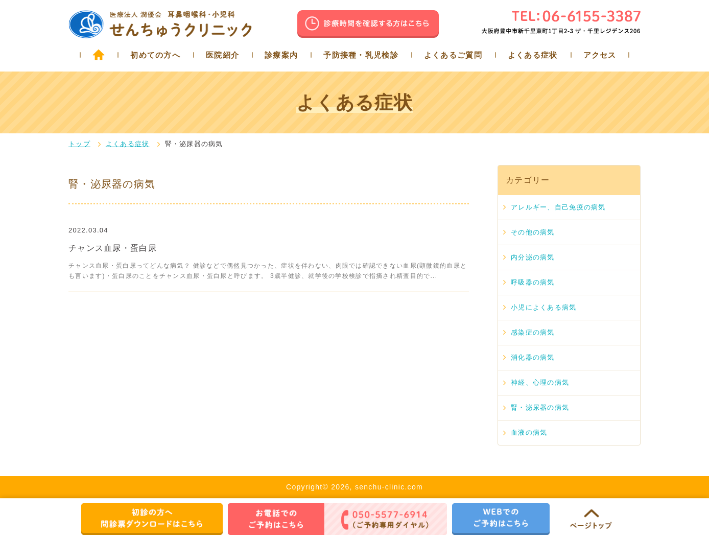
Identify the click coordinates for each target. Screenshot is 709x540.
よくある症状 (533, 55)
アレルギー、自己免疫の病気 (558, 207)
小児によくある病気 (544, 307)
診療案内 (281, 55)
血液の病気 (529, 432)
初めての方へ (155, 55)
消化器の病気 (533, 357)
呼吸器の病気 (533, 282)
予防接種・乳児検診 (360, 55)
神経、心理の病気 (540, 382)
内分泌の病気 (533, 257)
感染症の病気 (533, 332)
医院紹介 (222, 55)
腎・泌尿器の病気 (540, 407)
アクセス (600, 55)
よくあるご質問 (453, 55)
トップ (79, 144)
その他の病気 (533, 232)
